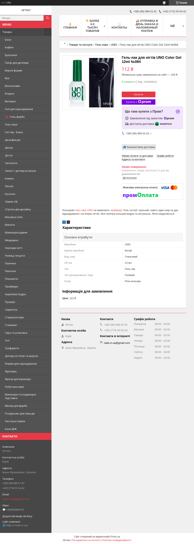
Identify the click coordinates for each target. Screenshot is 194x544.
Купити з (138, 102)
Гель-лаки (11, 124)
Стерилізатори (14, 317)
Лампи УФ (11, 201)
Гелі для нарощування (19, 109)
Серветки (11, 309)
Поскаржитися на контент (86, 540)
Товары (7, 32)
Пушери (10, 302)
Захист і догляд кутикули (20, 170)
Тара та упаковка (16, 333)
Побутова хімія (14, 387)
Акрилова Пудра (15, 294)
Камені (9, 178)
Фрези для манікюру (18, 379)
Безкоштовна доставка (141, 147)
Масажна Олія (13, 217)
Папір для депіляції (17, 62)
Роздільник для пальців (20, 413)
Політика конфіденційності (116, 540)
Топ (7, 340)
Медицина (11, 240)
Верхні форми (13, 70)
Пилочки (10, 271)
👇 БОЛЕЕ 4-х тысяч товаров (92, 25)
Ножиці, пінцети (15, 255)
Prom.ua (115, 536)
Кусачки (10, 194)
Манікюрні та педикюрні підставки (20, 396)
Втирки (9, 93)
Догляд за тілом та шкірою (21, 356)
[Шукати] (47, 18)
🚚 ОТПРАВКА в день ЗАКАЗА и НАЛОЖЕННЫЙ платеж (147, 25)
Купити (138, 94)
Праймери (11, 286)
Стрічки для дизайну (18, 209)
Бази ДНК (11, 429)
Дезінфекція (12, 140)
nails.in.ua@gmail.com (15, 499)
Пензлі (9, 186)
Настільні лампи (15, 421)
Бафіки (9, 47)
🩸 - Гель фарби (15, 116)
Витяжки (10, 101)
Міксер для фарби (16, 406)
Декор (9, 147)
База (8, 39)
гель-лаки (81, 210)
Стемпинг (11, 325)
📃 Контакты (119, 26)
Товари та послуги (80, 44)
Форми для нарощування (21, 363)
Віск (7, 78)
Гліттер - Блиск (14, 132)
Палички (10, 263)
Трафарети (12, 348)
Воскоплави (12, 86)
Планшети (11, 279)
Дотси (8, 155)
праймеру (116, 210)
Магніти (10, 225)
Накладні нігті (13, 248)
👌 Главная (70, 26)
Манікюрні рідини (16, 232)
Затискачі (11, 163)
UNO (114, 44)
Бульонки (11, 55)
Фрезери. (11, 371)
